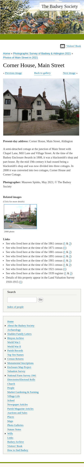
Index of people (15, 307)
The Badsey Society (59, 6)
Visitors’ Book (14, 446)
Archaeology (14, 329)
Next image (69, 72)
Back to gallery (42, 72)
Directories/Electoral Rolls (21, 379)
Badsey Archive (15, 441)
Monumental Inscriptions (20, 363)
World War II (14, 346)
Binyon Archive (15, 338)
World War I (13, 342)
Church (11, 383)
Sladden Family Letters (19, 333)
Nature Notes (14, 429)
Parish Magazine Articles (20, 408)
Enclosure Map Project (19, 367)
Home (6, 53)
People (10, 387)
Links (10, 437)
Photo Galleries (15, 425)
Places (10, 416)
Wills (10, 433)
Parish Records (15, 350)
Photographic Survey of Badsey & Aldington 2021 (42, 53)
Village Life (13, 396)
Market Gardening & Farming (23, 392)
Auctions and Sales (17, 412)
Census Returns (15, 358)
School (11, 400)
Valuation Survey (16, 371)
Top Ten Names (15, 354)
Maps (10, 421)
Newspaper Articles (17, 404)
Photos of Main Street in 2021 (20, 57)
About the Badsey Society (20, 325)
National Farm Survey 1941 (21, 375)
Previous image (13, 72)
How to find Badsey (17, 450)
